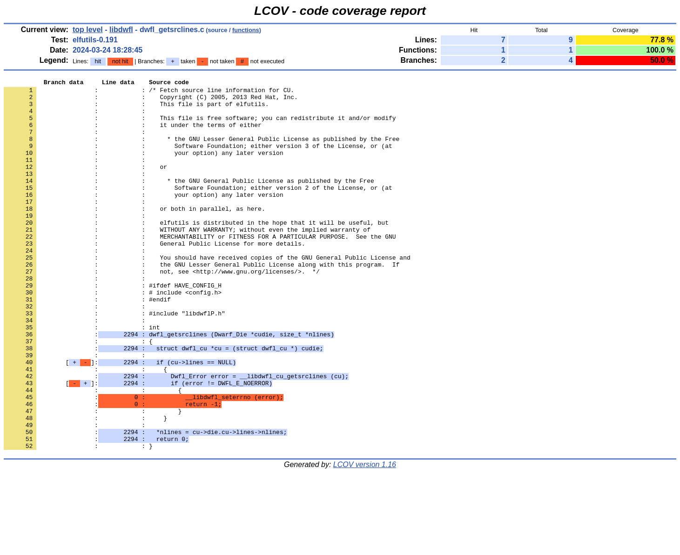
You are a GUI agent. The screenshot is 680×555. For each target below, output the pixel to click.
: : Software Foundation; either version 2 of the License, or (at (198, 210)
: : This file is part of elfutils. (136, 109)
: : (76, 118)
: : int (82, 377)
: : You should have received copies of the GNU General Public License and (207, 293)
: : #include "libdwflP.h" (114, 360)
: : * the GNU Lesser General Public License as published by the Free (201, 151)
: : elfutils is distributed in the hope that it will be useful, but (196, 251)
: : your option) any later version (143, 168)
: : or (85, 185)
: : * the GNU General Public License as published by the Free (189, 201)
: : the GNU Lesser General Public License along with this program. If (201, 302)
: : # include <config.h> (113, 335)
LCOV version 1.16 (364, 538)
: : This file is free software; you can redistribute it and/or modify (200, 126)
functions (245, 30)
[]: (120, 419)
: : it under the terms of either (133, 134)
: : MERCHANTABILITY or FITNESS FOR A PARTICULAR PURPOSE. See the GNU (200, 268)
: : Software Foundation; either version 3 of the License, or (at (198, 159)
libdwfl (121, 29)
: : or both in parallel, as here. (134, 235)
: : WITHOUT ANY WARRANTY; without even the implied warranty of (187, 260)
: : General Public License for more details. (154, 277)
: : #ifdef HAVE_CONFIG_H (113, 327)
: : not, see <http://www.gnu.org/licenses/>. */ (162, 310)
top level (88, 29)
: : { (78, 394)
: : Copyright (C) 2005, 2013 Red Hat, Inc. (151, 101)
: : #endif (87, 344)
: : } (93, 478)
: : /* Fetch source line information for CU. (149, 92)
